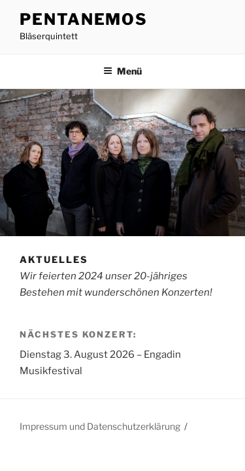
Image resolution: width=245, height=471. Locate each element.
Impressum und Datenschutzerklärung (100, 426)
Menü (122, 71)
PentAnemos (84, 19)
